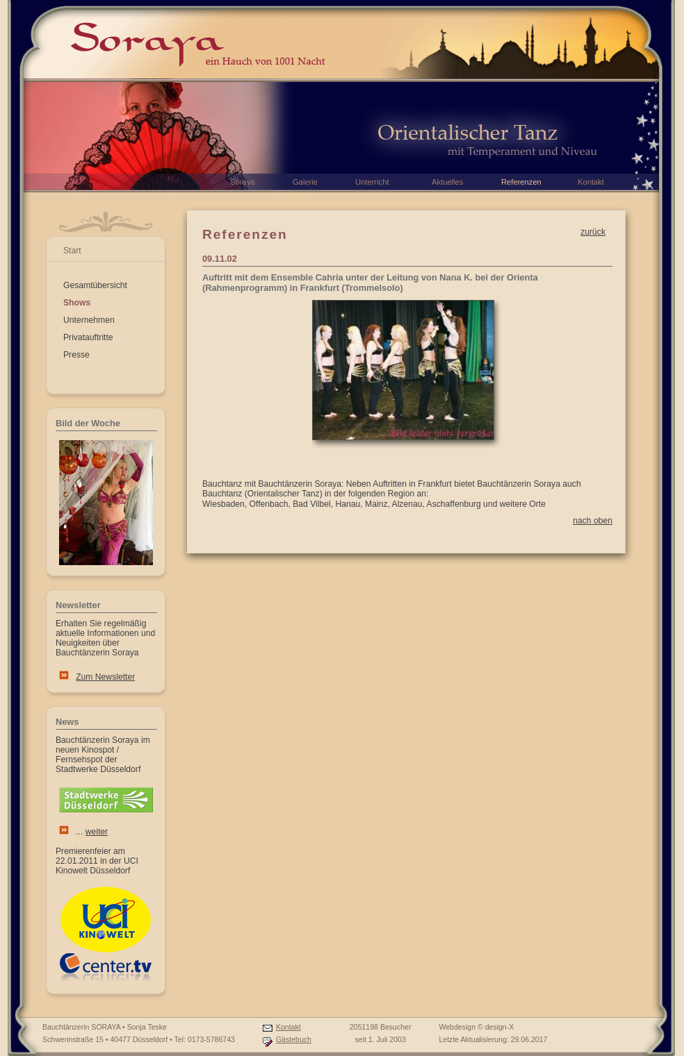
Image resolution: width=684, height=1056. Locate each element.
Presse (76, 355)
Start (72, 250)
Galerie (305, 182)
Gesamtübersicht (95, 285)
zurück (592, 232)
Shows (76, 303)
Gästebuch (293, 1039)
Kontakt (288, 1027)
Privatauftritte (88, 337)
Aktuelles (447, 182)
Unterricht (372, 182)
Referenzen (521, 182)
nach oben (592, 521)
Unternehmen (89, 320)
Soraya (242, 182)
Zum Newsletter (105, 677)
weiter (97, 832)
